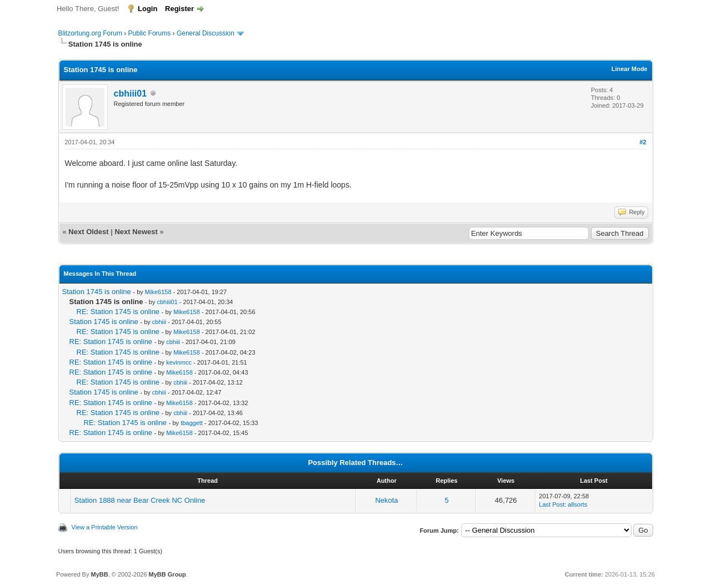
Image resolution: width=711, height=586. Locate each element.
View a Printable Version (105, 527)
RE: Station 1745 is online (118, 311)
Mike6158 (158, 292)
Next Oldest (88, 232)
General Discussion (205, 33)
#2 (642, 142)
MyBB (99, 574)
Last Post (551, 504)
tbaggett (192, 423)
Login (147, 8)
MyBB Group (167, 574)
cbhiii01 (130, 93)
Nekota (386, 500)
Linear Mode (630, 68)
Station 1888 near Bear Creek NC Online (140, 500)
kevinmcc (179, 362)
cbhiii (159, 322)
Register (179, 8)
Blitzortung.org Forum (90, 33)
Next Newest (135, 232)
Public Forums (149, 33)
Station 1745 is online (96, 291)
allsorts (577, 504)
